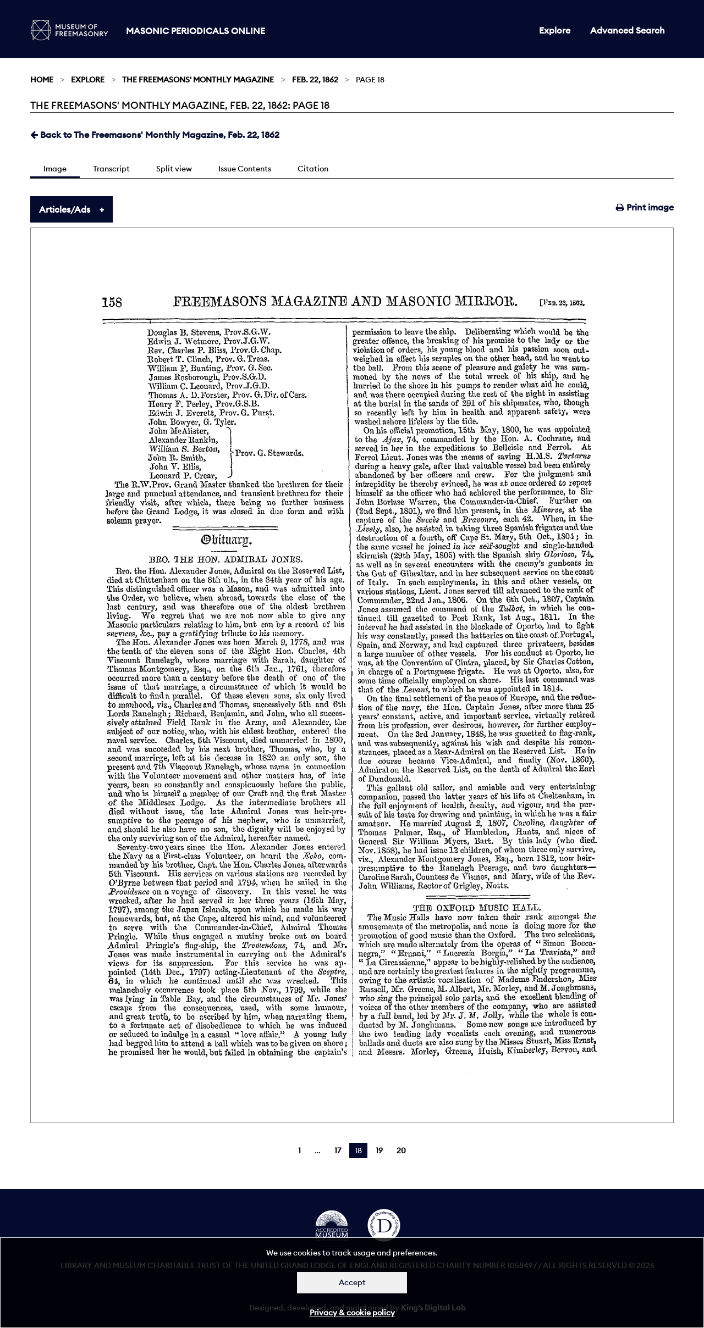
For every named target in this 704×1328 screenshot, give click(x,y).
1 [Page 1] (299, 1150)
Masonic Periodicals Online (195, 30)
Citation (313, 169)
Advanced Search (627, 30)
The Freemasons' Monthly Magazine (198, 80)
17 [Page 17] (337, 1150)
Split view (174, 169)
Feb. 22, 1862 (315, 80)
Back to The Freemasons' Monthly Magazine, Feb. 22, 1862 (154, 134)
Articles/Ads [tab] (64, 209)
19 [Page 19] (379, 1150)
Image (55, 169)
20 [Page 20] (401, 1150)
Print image (645, 207)
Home (41, 80)
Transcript (111, 169)
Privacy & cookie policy (352, 1313)
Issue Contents (244, 169)
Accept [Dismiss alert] (352, 1282)
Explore (554, 30)
